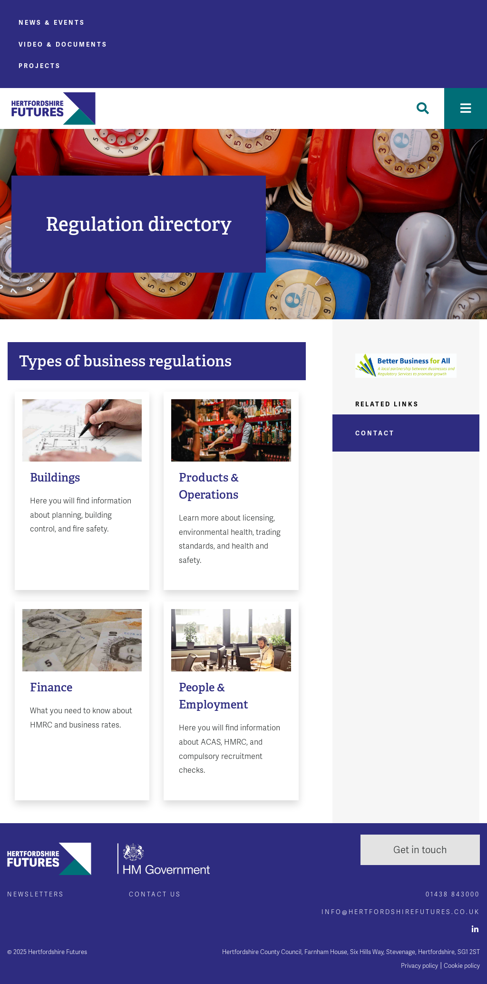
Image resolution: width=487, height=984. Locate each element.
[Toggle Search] (422, 108)
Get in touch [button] (420, 850)
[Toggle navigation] (465, 108)
